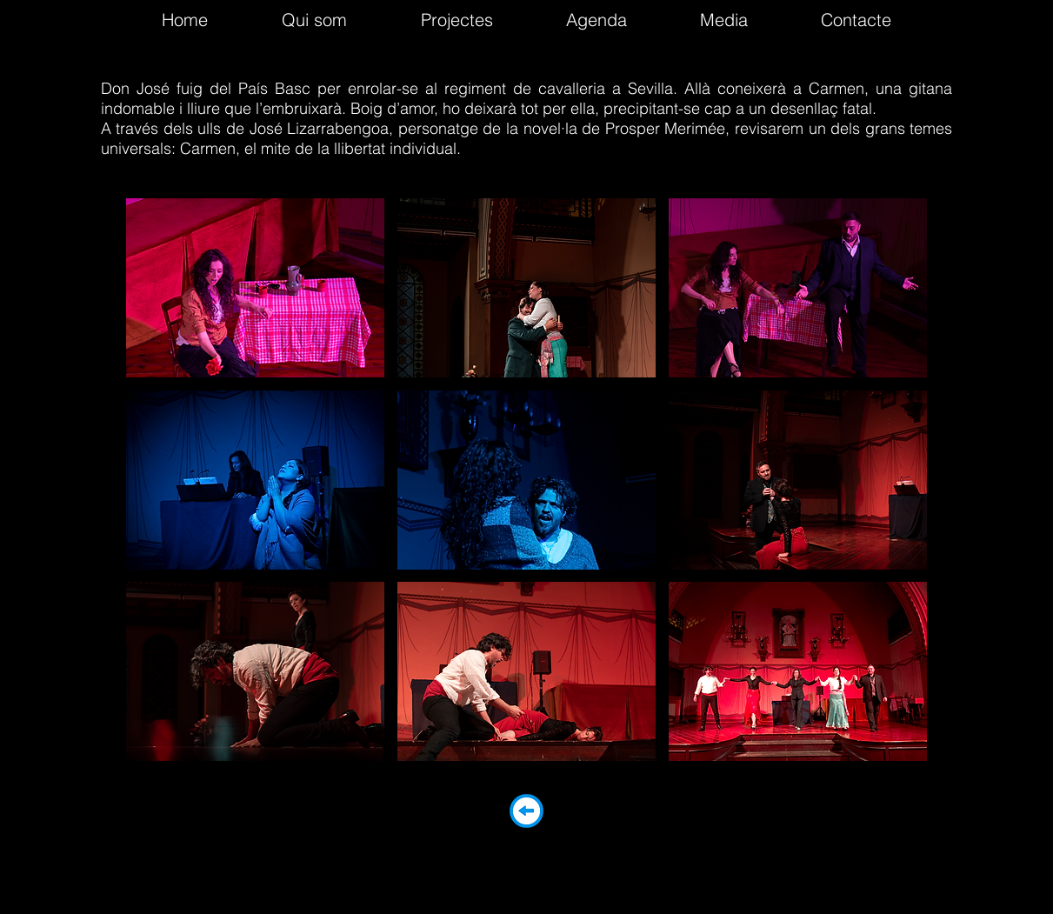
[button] (255, 287)
